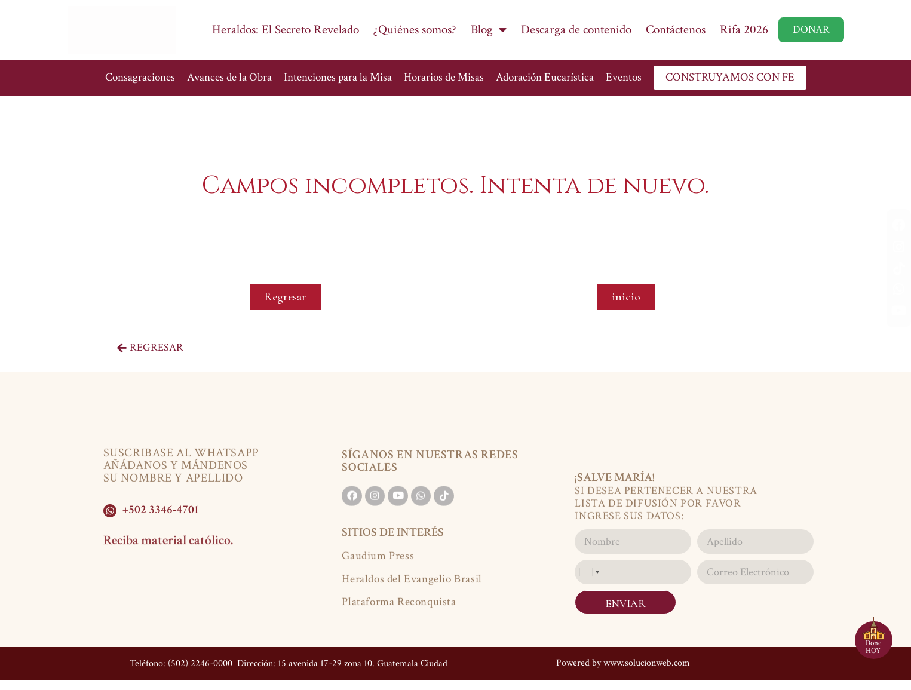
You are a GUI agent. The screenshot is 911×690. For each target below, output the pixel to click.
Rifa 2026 (744, 30)
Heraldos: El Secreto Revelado (285, 30)
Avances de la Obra (229, 77)
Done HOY (873, 647)
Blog (489, 30)
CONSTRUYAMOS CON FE (730, 77)
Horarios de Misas (444, 77)
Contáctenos (676, 30)
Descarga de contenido (576, 30)
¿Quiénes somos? (414, 30)
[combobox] (589, 572)
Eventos (624, 77)
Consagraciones (140, 77)
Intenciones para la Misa (338, 77)
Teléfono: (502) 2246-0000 (181, 661)
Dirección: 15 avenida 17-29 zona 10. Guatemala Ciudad (341, 661)
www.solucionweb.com (646, 660)
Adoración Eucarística (545, 77)
